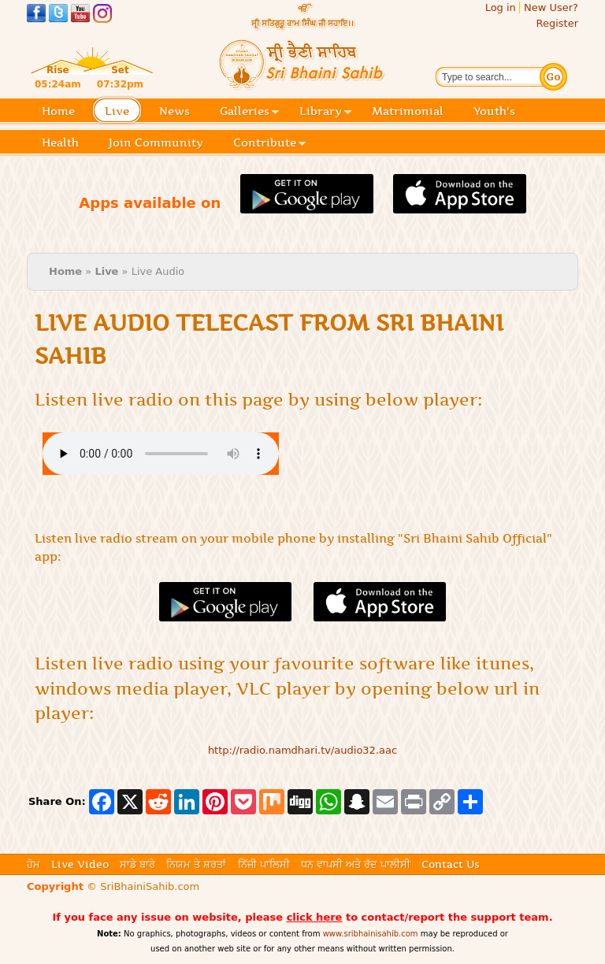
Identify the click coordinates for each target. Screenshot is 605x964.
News (174, 111)
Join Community (156, 142)
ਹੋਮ (33, 864)
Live (122, 112)
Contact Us (450, 864)
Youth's (494, 111)
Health (60, 142)
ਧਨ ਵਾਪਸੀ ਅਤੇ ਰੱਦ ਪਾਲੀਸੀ (355, 864)
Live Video (80, 864)
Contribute (269, 143)
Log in (500, 7)
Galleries (249, 112)
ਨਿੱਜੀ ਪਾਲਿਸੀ (264, 864)
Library (325, 112)
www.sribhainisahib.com (370, 933)
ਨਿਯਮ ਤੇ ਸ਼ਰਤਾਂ (196, 864)
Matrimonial (408, 111)
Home (58, 111)
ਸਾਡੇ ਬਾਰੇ (137, 864)
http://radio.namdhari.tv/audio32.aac (302, 750)
